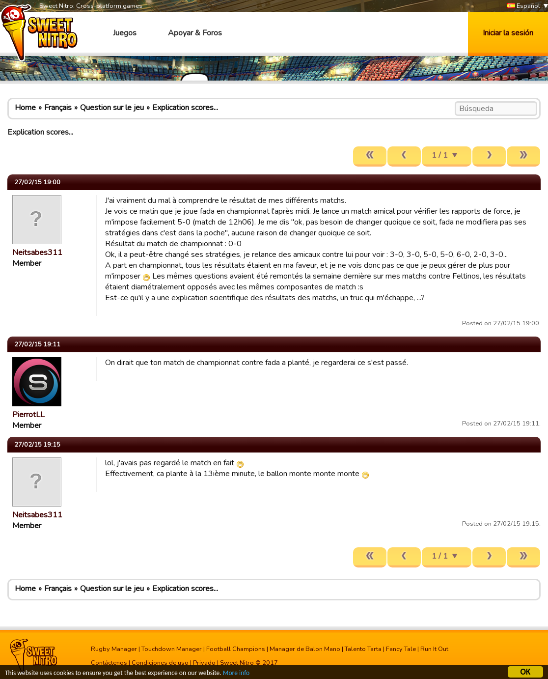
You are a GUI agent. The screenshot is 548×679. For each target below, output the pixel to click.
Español (523, 6)
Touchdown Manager (171, 649)
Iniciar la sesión (508, 33)
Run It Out (434, 649)
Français (58, 107)
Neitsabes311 (37, 252)
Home (25, 107)
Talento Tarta (363, 649)
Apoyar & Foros (195, 33)
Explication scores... (185, 107)
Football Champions (235, 649)
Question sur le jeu (112, 107)
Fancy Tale (401, 649)
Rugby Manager (114, 649)
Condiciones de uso (160, 662)
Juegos (125, 33)
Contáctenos (109, 662)
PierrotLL (28, 414)
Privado (204, 662)
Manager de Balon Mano (305, 649)
